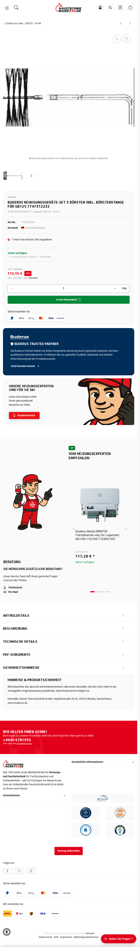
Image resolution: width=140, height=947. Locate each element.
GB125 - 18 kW (51, 211)
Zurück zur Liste (13, 23)
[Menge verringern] (12, 289)
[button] (6, 8)
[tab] (92, 591)
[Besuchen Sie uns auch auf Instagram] (19, 871)
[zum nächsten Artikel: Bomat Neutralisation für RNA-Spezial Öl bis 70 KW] (129, 23)
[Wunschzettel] (120, 7)
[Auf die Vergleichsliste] (117, 39)
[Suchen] (16, 7)
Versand (33, 278)
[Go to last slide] (74, 528)
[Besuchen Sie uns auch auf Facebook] (7, 871)
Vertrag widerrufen (68, 850)
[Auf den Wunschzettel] (126, 39)
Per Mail (11, 592)
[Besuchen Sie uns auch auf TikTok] (31, 871)
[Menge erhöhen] (115, 289)
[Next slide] (126, 528)
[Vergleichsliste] (110, 7)
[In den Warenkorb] (6, 30)
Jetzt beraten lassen (25, 366)
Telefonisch (13, 587)
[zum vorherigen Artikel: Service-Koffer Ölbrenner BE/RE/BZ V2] (120, 23)
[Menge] (63, 289)
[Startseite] (69, 7)
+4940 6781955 (17, 739)
